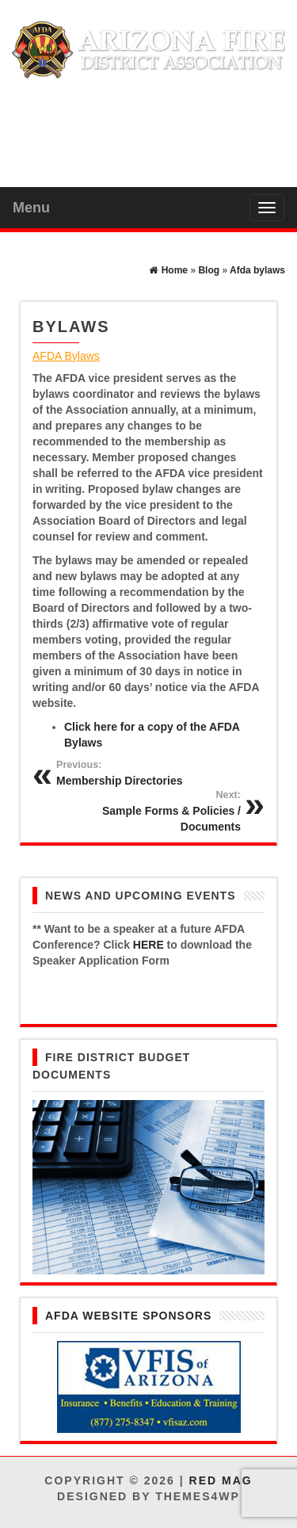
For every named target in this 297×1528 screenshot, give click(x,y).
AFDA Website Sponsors (128, 1315)
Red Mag (221, 1480)
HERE (148, 944)
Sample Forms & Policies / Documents (142, 811)
